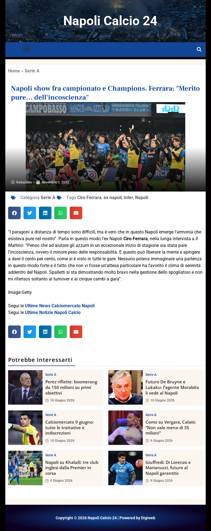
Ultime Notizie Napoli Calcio (53, 312)
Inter (128, 197)
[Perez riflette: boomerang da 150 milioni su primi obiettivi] (25, 387)
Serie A (32, 71)
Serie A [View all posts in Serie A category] (50, 374)
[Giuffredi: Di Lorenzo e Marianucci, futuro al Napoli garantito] (125, 467)
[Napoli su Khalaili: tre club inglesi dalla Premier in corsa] (25, 467)
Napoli (141, 197)
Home (14, 71)
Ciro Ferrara (89, 197)
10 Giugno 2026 (59, 400)
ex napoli (113, 197)
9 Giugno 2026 (159, 440)
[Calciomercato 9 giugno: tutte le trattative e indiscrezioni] (25, 427)
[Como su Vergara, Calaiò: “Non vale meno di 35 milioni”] (125, 427)
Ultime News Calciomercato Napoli (60, 305)
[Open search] (199, 49)
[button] (26, 48)
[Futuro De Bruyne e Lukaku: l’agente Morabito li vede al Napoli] (125, 387)
